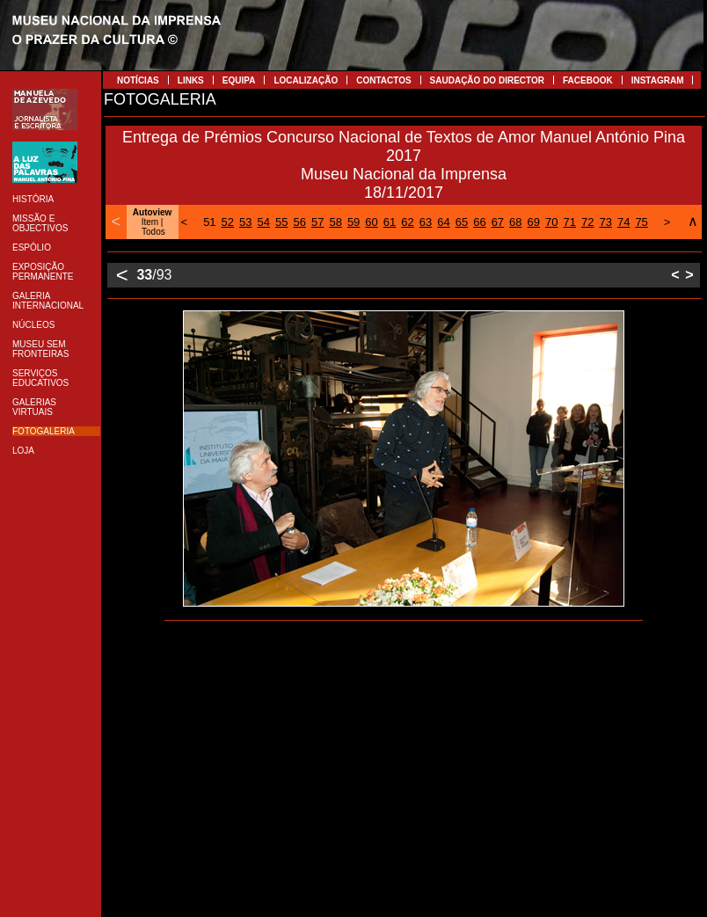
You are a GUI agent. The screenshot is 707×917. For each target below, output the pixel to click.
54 (264, 222)
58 (335, 222)
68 (515, 222)
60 (371, 222)
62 (407, 222)
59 (353, 222)
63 (425, 222)
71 (570, 222)
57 (317, 222)
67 (498, 222)
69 (534, 222)
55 (281, 222)
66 (479, 222)
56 (299, 222)
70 (551, 222)
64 (443, 222)
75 (641, 222)
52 (228, 222)
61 (389, 222)
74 (623, 222)
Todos (153, 232)
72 (587, 222)
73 (605, 222)
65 (462, 222)
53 (245, 222)
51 (209, 222)
